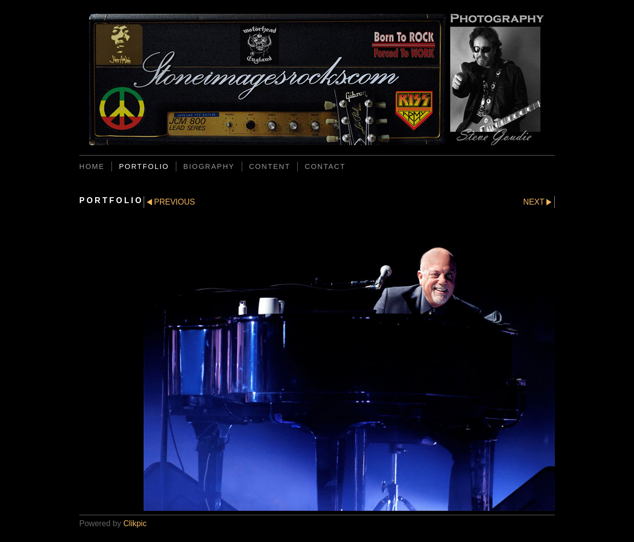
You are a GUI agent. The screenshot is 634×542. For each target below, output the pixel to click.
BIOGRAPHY (209, 166)
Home (92, 166)
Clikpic (135, 523)
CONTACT (325, 166)
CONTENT (270, 166)
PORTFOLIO (144, 166)
